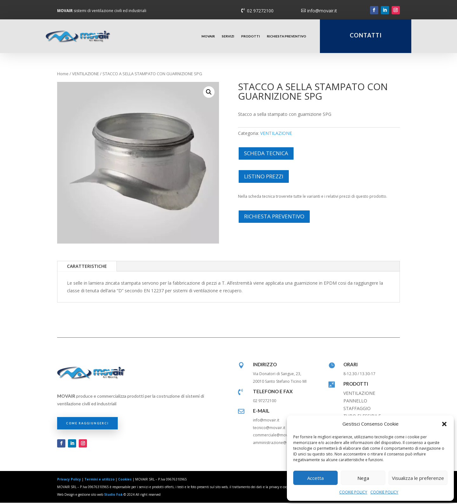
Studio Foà (113, 495)
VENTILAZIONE (85, 75)
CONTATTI (366, 35)
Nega (363, 478)
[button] (444, 424)
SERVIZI (228, 36)
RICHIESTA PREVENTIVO (286, 36)
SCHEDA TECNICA (266, 154)
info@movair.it (322, 11)
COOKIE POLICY (353, 492)
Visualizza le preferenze (418, 478)
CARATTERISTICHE (87, 267)
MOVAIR (208, 36)
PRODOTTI (250, 36)
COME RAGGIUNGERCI (87, 424)
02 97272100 (260, 11)
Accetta (315, 478)
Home (63, 75)
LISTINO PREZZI (263, 177)
